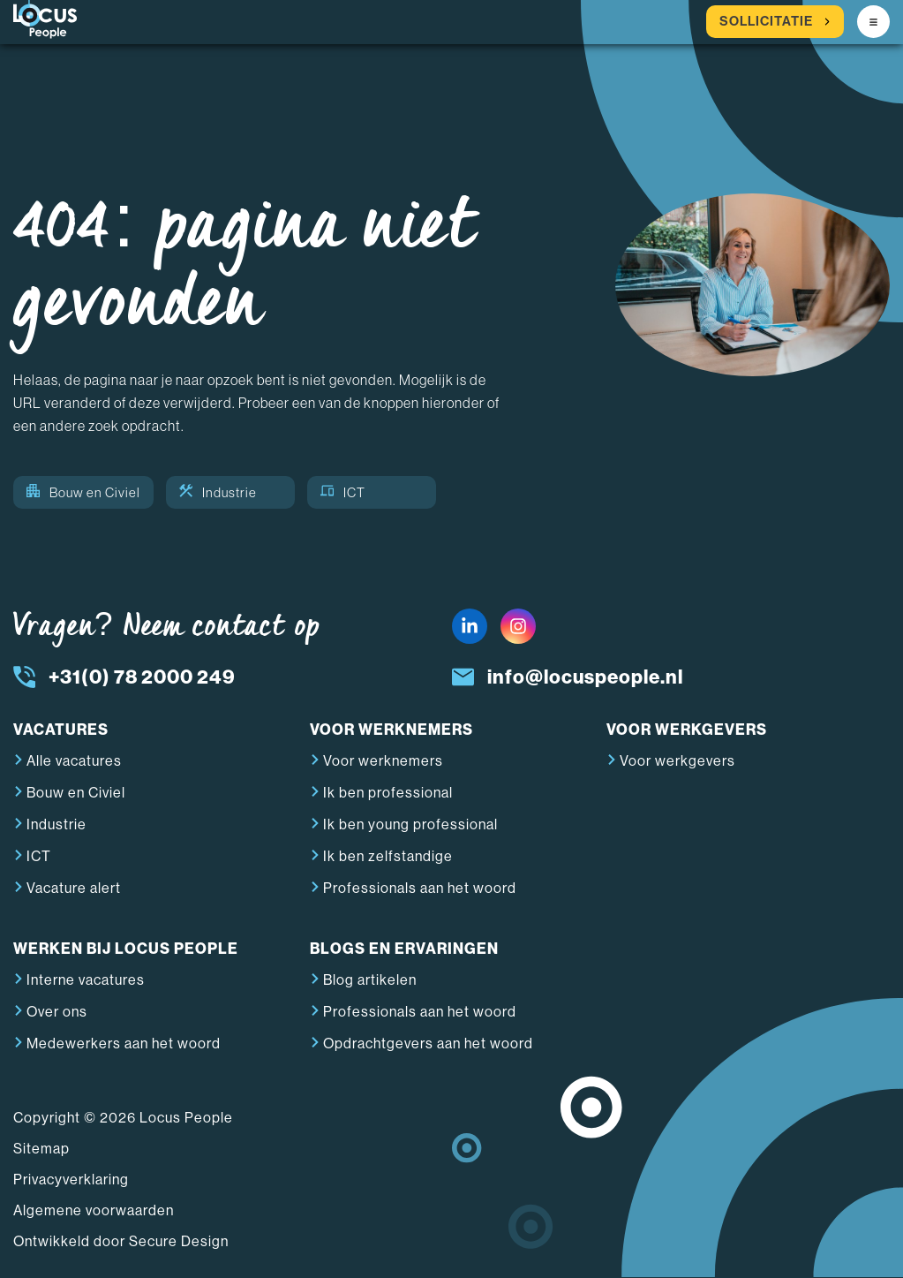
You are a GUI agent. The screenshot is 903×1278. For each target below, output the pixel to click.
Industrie (218, 492)
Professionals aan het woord (419, 888)
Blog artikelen (370, 980)
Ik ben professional (388, 792)
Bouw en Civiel (83, 492)
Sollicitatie (775, 21)
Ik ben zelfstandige (388, 856)
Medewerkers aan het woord (123, 1043)
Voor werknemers (383, 760)
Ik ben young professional (410, 824)
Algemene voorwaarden (93, 1210)
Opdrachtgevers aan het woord (428, 1043)
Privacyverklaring (71, 1179)
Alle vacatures (74, 760)
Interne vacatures (85, 980)
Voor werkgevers (677, 760)
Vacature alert (73, 888)
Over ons (56, 1011)
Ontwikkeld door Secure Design (121, 1241)
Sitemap (41, 1148)
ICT (342, 492)
